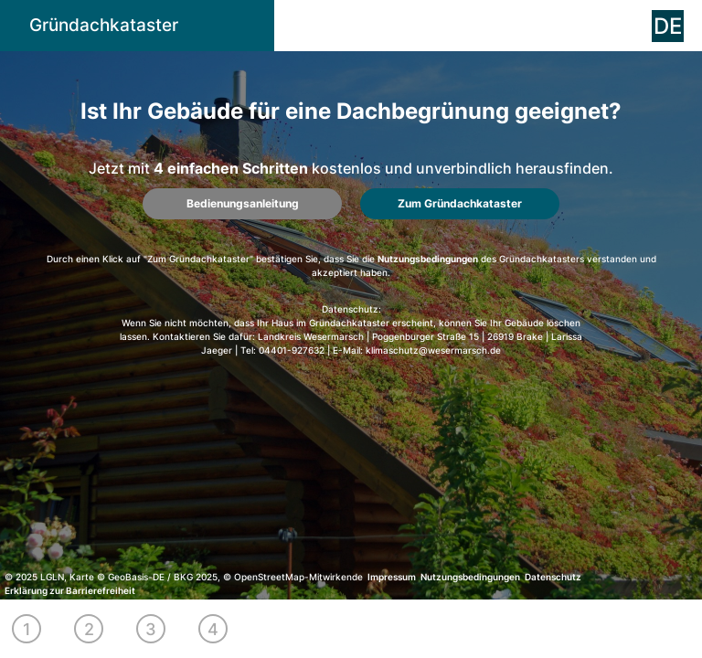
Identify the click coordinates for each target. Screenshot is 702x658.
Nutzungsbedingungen (428, 258)
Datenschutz (553, 576)
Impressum (391, 576)
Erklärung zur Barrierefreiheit (70, 590)
